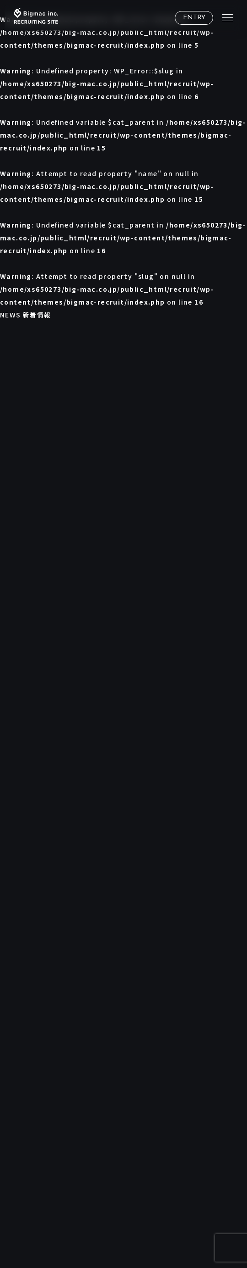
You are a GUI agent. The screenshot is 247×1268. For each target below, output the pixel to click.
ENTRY (194, 17)
